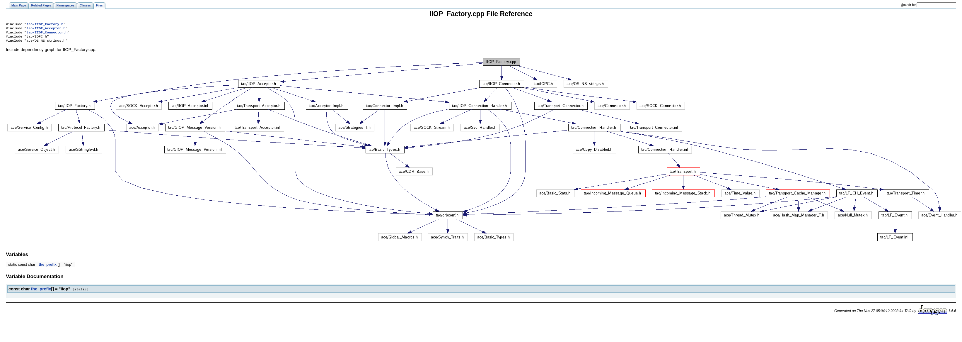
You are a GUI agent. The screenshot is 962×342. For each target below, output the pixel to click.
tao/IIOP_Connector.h (46, 34)
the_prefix (48, 267)
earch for (908, 4)
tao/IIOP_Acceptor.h (45, 29)
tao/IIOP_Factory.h (44, 24)
